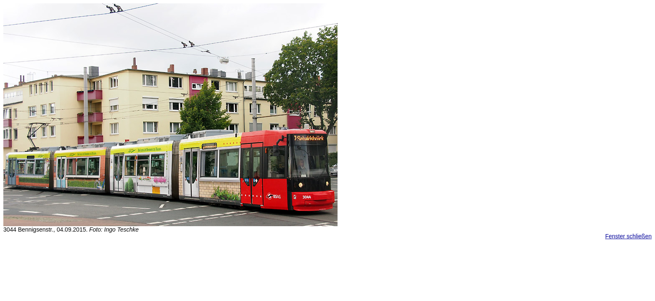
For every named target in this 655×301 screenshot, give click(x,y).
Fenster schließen (628, 236)
